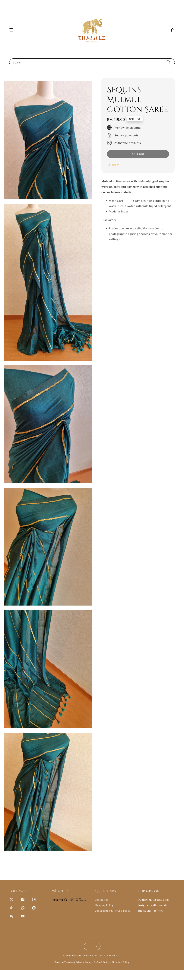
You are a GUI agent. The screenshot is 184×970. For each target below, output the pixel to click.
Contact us (101, 899)
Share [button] (113, 165)
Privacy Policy (84, 962)
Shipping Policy (104, 905)
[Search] (169, 62)
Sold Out (138, 153)
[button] (11, 30)
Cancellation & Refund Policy (112, 910)
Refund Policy (102, 962)
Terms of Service (64, 962)
